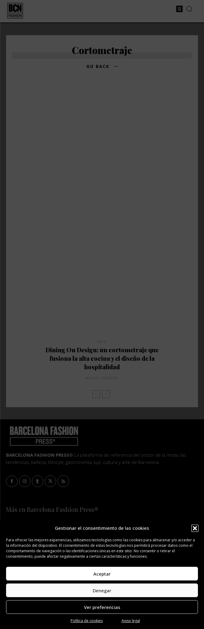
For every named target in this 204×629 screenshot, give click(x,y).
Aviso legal (131, 620)
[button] (195, 528)
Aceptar (102, 574)
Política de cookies (87, 620)
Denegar (102, 590)
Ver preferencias (102, 607)
